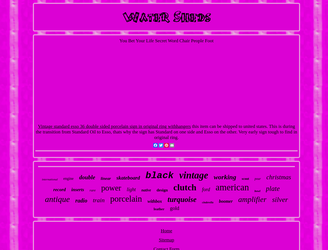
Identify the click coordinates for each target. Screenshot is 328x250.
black (160, 175)
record (59, 189)
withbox (154, 201)
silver (280, 200)
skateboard (128, 178)
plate (273, 188)
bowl (257, 191)
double (87, 177)
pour (258, 179)
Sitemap (166, 240)
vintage (193, 175)
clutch (185, 187)
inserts (77, 189)
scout (245, 179)
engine (68, 179)
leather (159, 209)
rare (93, 190)
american (232, 187)
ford (206, 189)
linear (106, 178)
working (225, 177)
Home (166, 230)
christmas (278, 177)
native (146, 190)
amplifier (252, 199)
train (99, 200)
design (162, 190)
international (50, 179)
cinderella (207, 202)
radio (81, 201)
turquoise (182, 199)
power (111, 187)
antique (57, 199)
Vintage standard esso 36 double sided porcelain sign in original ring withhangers (114, 126)
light (131, 189)
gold (174, 208)
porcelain (126, 199)
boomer (226, 201)
